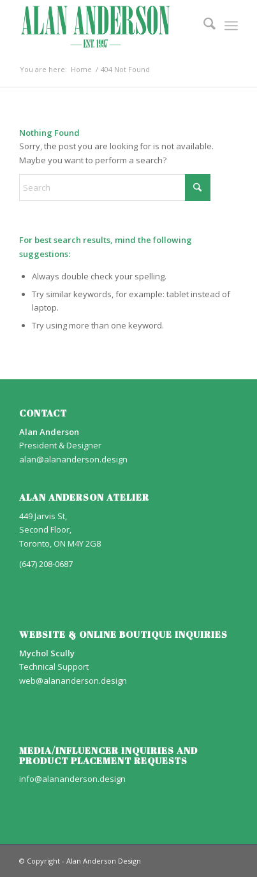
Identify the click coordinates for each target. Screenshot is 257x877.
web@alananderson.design (73, 680)
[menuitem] (203, 25)
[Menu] (231, 25)
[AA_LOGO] (106, 25)
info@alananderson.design (72, 779)
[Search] (203, 25)
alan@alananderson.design (73, 459)
